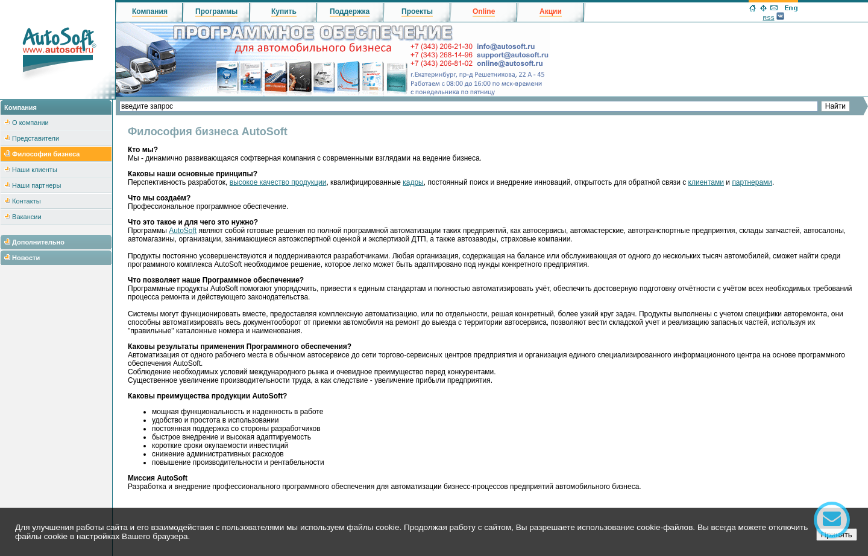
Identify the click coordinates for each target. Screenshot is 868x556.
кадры (413, 182)
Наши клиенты (34, 169)
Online (484, 11)
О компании (30, 122)
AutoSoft (183, 230)
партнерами (752, 182)
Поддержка (350, 11)
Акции (550, 11)
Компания (150, 11)
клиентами (706, 182)
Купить (284, 11)
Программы (216, 11)
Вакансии (27, 216)
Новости (26, 257)
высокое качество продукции (278, 182)
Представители (35, 138)
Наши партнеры (36, 185)
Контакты (26, 201)
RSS (768, 18)
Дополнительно (38, 242)
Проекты (417, 11)
